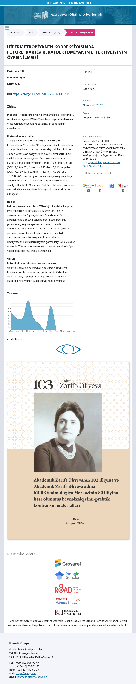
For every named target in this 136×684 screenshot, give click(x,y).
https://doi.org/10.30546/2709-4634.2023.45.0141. (41, 94)
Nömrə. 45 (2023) (51, 32)
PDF (90, 71)
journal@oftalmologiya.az (32, 676)
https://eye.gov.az (26, 673)
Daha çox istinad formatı (98, 173)
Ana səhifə (15, 32)
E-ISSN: (73, 2)
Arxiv (31, 32)
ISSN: (48, 2)
